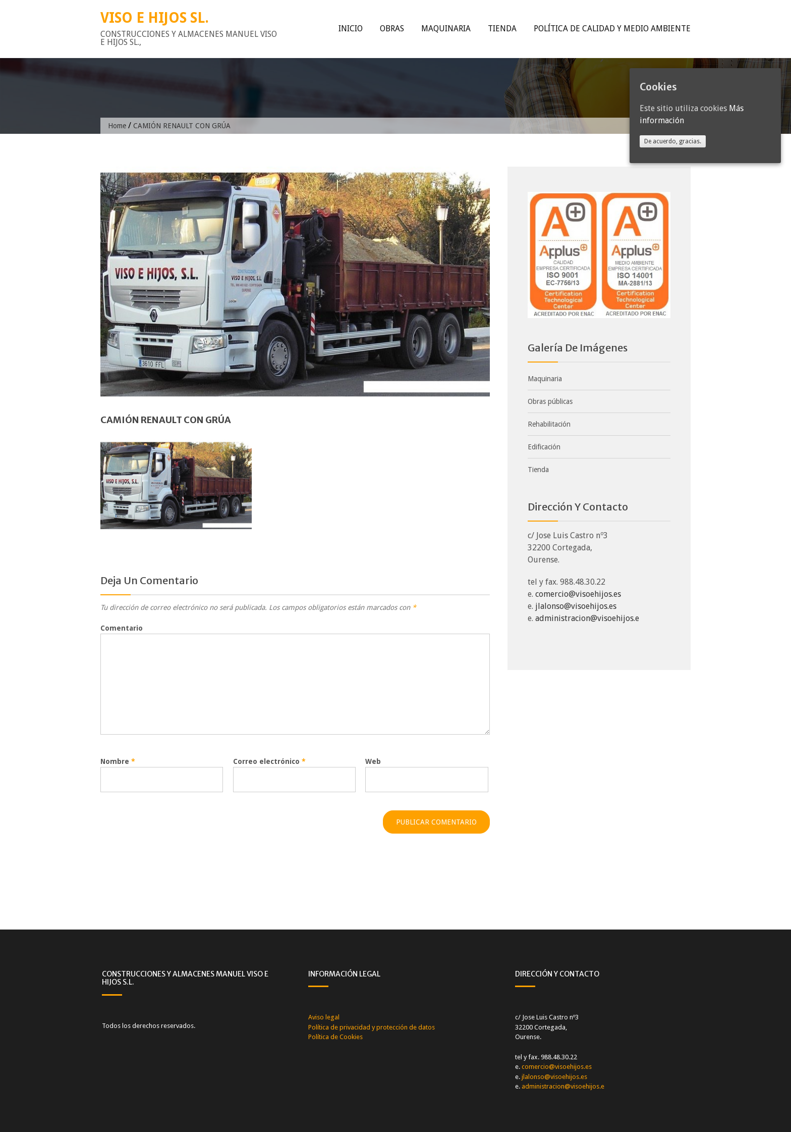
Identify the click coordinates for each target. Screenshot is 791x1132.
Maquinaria (446, 28)
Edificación (544, 447)
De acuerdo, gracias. (672, 141)
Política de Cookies (335, 1037)
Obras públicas (550, 401)
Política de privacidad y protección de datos (371, 1027)
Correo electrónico (269, 761)
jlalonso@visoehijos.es (575, 606)
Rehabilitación (549, 424)
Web (373, 761)
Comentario (121, 628)
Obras (392, 28)
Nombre (117, 761)
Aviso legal (324, 1017)
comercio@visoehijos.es (578, 594)
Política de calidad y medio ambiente (612, 28)
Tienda (502, 28)
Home (117, 126)
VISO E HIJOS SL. (154, 18)
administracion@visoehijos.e (587, 618)
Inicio (350, 28)
